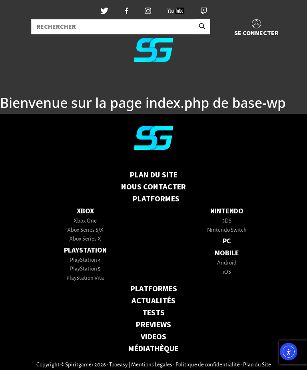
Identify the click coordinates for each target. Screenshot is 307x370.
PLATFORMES (153, 288)
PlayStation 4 (85, 260)
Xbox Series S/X (85, 230)
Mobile (227, 253)
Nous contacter (153, 187)
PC (227, 241)
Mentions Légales (151, 365)
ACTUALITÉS (153, 300)
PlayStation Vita (85, 278)
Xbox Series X (85, 239)
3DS (226, 221)
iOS (227, 272)
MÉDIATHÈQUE (153, 348)
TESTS (153, 312)
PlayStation (85, 250)
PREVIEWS (153, 324)
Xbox (85, 211)
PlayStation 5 (85, 269)
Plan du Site (153, 175)
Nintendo (226, 211)
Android (227, 263)
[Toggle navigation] (16, 82)
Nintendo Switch (227, 230)
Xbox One (85, 221)
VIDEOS (153, 336)
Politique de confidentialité (207, 365)
